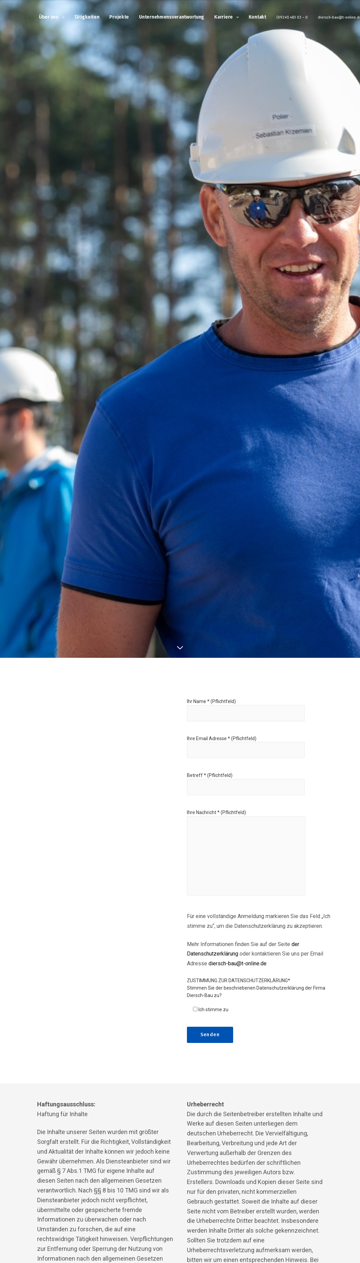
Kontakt (257, 18)
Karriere (223, 18)
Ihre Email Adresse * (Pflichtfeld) (246, 752)
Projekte (119, 18)
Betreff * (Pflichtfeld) (246, 788)
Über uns (48, 18)
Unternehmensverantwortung (171, 18)
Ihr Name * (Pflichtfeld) (246, 714)
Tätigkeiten (87, 18)
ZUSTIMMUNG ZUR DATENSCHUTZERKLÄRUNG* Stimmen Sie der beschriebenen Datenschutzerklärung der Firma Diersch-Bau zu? (256, 988)
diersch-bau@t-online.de (238, 963)
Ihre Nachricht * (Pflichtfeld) (246, 858)
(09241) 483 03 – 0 (292, 18)
